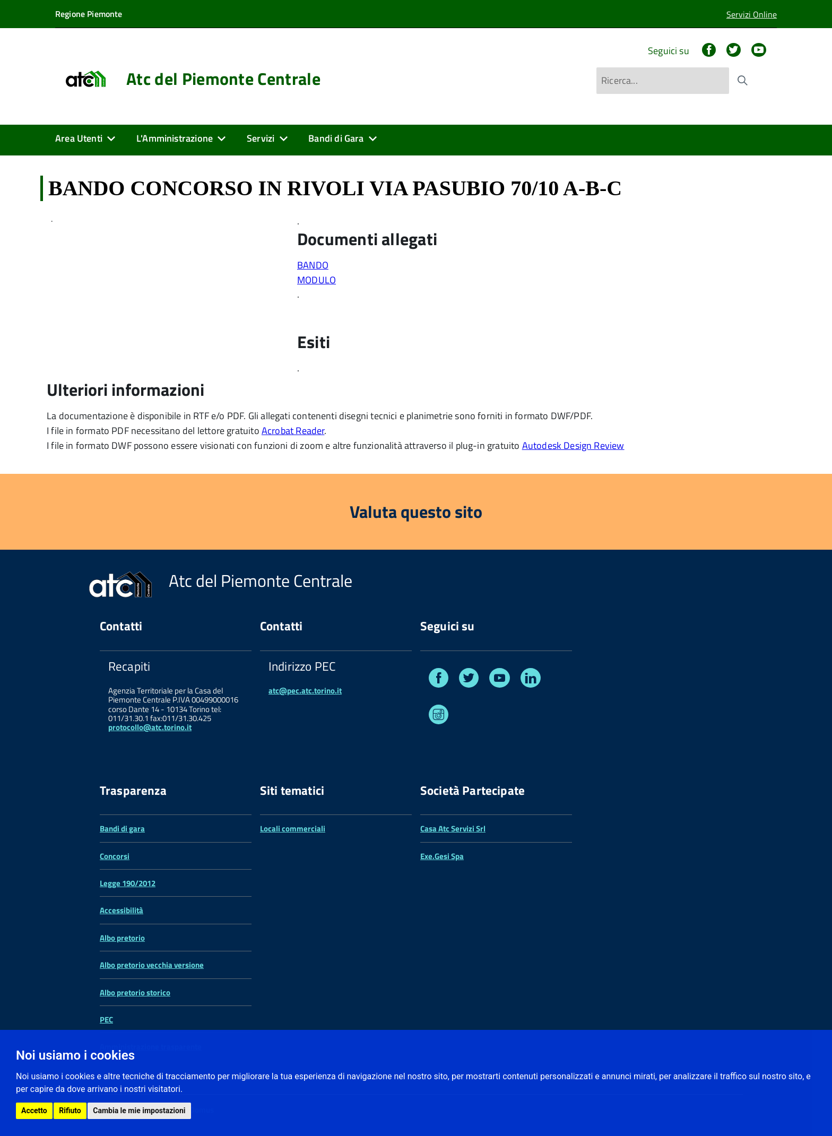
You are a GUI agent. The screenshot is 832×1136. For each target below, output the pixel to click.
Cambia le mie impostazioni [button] (139, 1110)
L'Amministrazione (174, 138)
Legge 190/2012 (127, 883)
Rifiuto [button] (70, 1110)
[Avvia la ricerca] (742, 80)
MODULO (316, 280)
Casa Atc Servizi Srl (453, 828)
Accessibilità (121, 910)
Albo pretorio (122, 938)
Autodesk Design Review (573, 445)
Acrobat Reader (293, 430)
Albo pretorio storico (135, 992)
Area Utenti (78, 138)
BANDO (312, 265)
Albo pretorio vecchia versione (152, 965)
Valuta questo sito (416, 511)
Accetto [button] (34, 1110)
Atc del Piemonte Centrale (223, 78)
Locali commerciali (292, 828)
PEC (106, 1019)
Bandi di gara (122, 828)
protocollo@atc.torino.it (150, 727)
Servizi (260, 138)
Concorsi (114, 856)
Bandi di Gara (335, 138)
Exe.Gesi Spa (442, 856)
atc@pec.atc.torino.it (305, 690)
